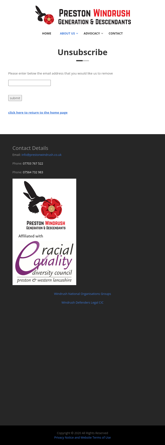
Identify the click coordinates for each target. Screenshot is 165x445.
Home (46, 33)
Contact (116, 33)
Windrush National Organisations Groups (82, 294)
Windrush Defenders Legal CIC (83, 302)
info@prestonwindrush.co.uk (41, 155)
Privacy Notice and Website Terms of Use (82, 437)
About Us (67, 33)
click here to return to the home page (38, 113)
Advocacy (92, 33)
